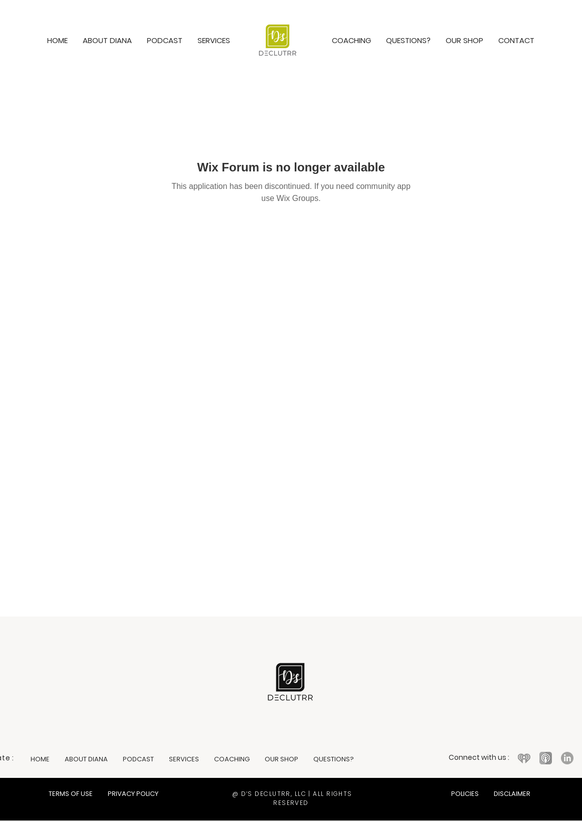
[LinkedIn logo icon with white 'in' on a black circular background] (567, 758)
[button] (214, 40)
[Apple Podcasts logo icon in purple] (545, 758)
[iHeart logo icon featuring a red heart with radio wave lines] (524, 758)
